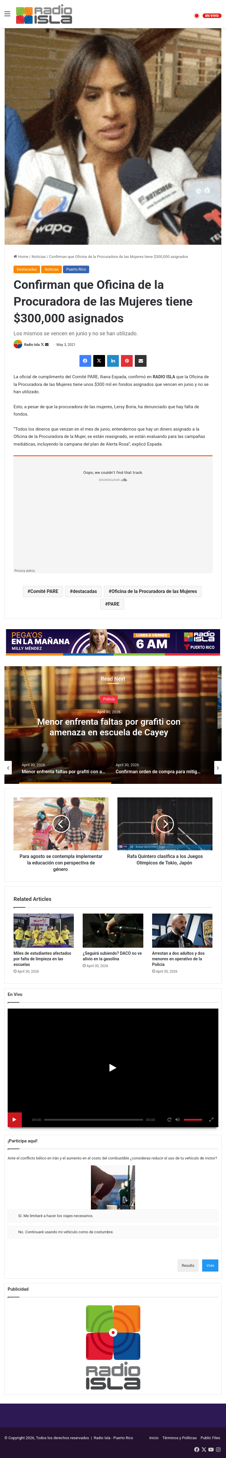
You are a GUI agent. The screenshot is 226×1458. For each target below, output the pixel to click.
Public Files (210, 1438)
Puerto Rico (76, 269)
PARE (113, 604)
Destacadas (27, 269)
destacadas (85, 591)
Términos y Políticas (179, 1438)
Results (188, 1265)
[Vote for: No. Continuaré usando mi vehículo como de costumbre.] (113, 1232)
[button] (113, 1187)
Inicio (153, 1438)
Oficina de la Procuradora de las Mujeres (154, 591)
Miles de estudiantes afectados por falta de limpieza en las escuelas (42, 959)
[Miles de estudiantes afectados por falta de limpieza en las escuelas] (44, 931)
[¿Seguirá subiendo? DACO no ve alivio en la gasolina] (113, 931)
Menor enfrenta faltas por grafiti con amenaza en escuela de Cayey (113, 726)
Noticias (39, 256)
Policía (113, 698)
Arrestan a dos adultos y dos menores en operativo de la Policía (178, 959)
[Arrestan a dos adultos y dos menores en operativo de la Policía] (182, 931)
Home (21, 256)
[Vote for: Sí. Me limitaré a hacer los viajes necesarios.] (113, 1194)
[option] (113, 725)
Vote (210, 1265)
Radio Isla (32, 345)
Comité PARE (44, 591)
